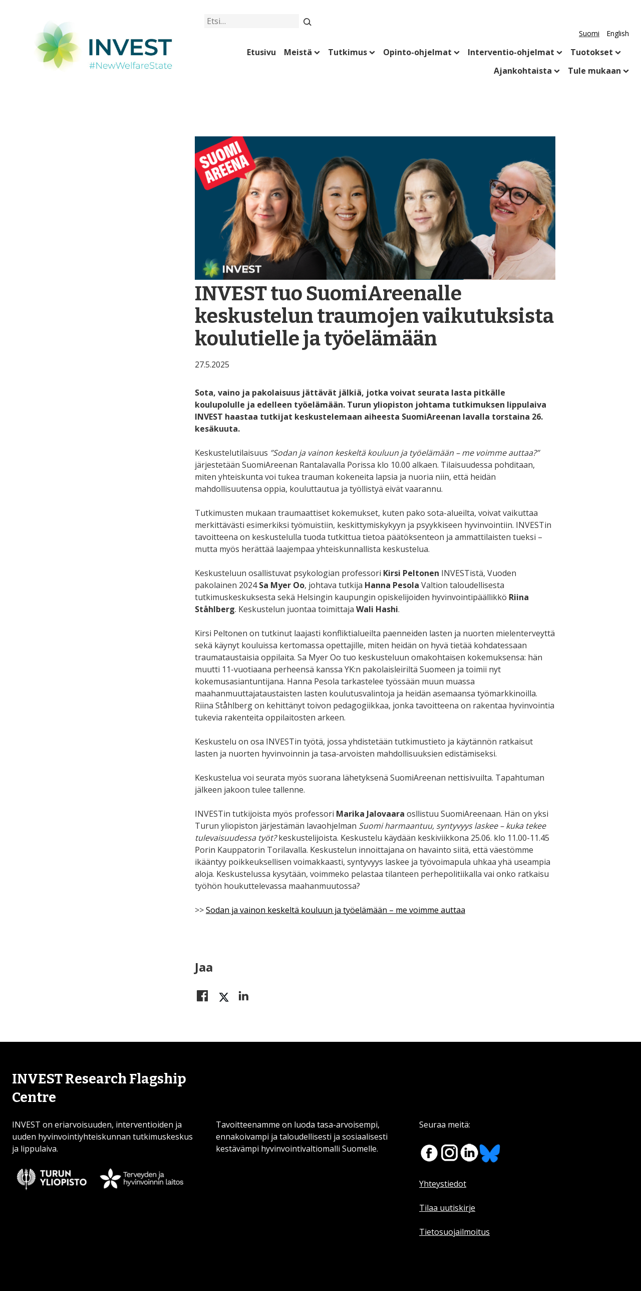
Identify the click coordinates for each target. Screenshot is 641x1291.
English (617, 33)
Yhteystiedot (442, 1183)
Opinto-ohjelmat (417, 52)
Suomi (589, 33)
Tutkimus (347, 52)
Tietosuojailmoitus (454, 1231)
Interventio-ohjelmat (511, 52)
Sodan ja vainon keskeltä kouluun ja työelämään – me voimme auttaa (335, 909)
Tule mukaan (594, 70)
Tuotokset (591, 52)
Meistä (298, 52)
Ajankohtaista (523, 70)
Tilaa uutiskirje (447, 1207)
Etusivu (261, 52)
